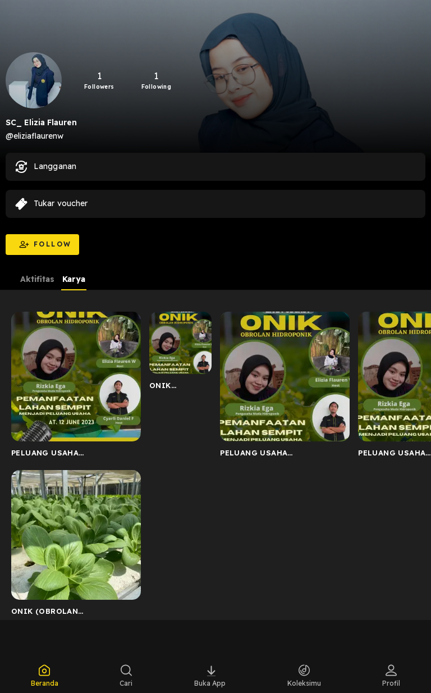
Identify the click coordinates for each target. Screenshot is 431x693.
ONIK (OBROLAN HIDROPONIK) (44, 613)
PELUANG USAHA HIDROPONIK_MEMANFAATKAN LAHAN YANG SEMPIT (282, 455)
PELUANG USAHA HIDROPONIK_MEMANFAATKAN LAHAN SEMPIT (73, 455)
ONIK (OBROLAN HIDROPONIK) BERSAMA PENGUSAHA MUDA (177, 387)
